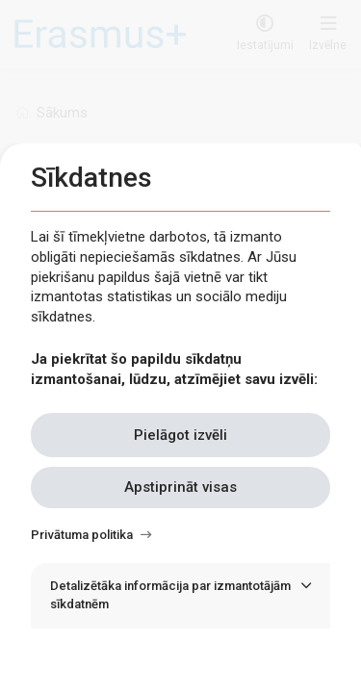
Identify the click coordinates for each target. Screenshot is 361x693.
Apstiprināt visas (180, 487)
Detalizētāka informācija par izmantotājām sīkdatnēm (170, 594)
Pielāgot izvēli (180, 435)
